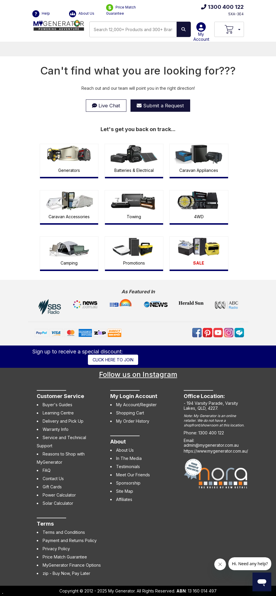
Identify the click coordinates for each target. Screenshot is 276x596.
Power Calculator (59, 494)
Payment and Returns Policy (70, 540)
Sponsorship (128, 482)
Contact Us (53, 478)
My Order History (132, 421)
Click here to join (113, 359)
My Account (201, 34)
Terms (45, 524)
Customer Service (60, 396)
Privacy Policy (56, 548)
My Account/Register (136, 404)
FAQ (47, 470)
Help (41, 13)
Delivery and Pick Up (63, 421)
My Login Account (133, 396)
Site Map (124, 491)
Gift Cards (52, 486)
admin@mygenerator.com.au (211, 445)
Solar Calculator (58, 503)
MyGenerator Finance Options (72, 565)
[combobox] (133, 29)
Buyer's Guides (57, 404)
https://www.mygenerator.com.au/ (216, 450)
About (118, 441)
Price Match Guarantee (121, 10)
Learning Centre (58, 412)
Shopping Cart (130, 412)
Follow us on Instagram (138, 374)
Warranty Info (55, 429)
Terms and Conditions (64, 532)
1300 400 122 (222, 7)
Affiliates (124, 499)
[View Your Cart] (229, 29)
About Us (81, 13)
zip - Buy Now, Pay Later (66, 573)
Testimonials (128, 466)
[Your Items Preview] (238, 29)
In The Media (129, 458)
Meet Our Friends (133, 474)
